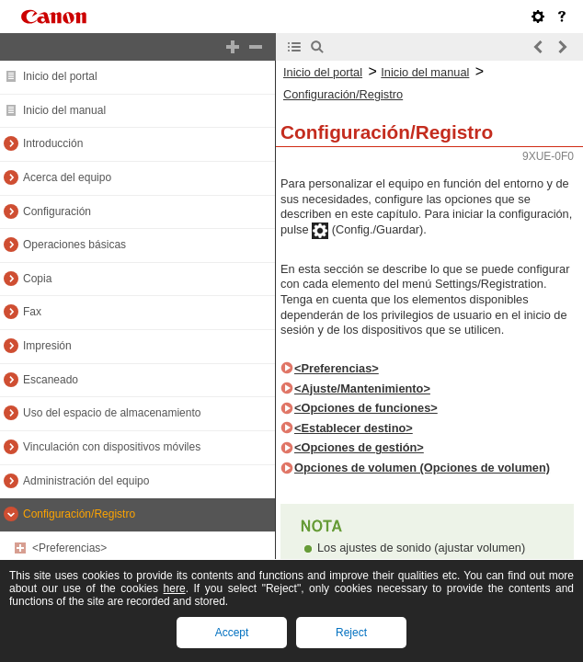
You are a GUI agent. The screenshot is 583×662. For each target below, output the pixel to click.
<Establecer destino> (353, 428)
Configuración (57, 211)
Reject (351, 632)
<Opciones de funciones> (366, 408)
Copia (37, 278)
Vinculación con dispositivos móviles (111, 446)
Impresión (47, 345)
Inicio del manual (64, 110)
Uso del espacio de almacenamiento (111, 412)
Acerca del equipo (67, 177)
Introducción (53, 143)
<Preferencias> (69, 548)
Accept (232, 632)
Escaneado (50, 379)
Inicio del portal (60, 76)
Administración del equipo (86, 480)
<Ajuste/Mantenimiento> (362, 388)
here (175, 588)
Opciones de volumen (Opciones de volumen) (422, 467)
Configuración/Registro (79, 514)
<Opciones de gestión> (359, 447)
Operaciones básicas (74, 244)
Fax (32, 311)
